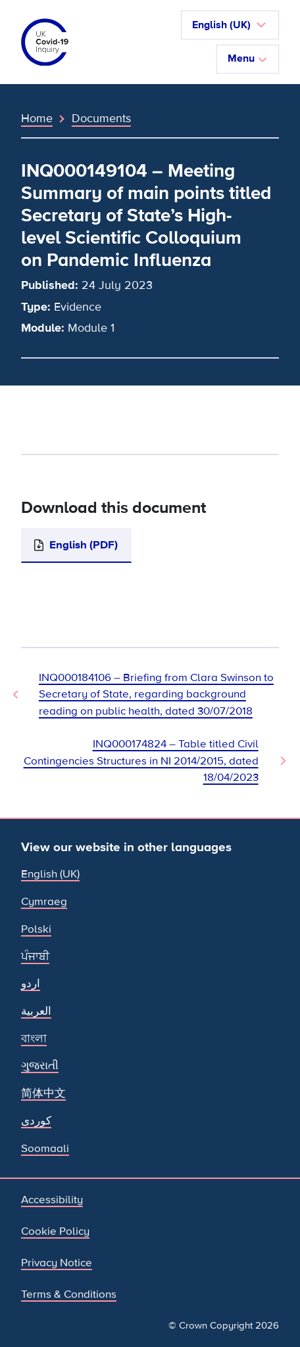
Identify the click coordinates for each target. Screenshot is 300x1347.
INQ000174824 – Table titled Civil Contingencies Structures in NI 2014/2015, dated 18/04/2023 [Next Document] (141, 760)
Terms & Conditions (68, 1294)
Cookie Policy (55, 1231)
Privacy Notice (56, 1263)
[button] (230, 25)
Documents (101, 118)
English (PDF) (83, 545)
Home (37, 118)
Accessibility (52, 1199)
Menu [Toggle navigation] (248, 58)
